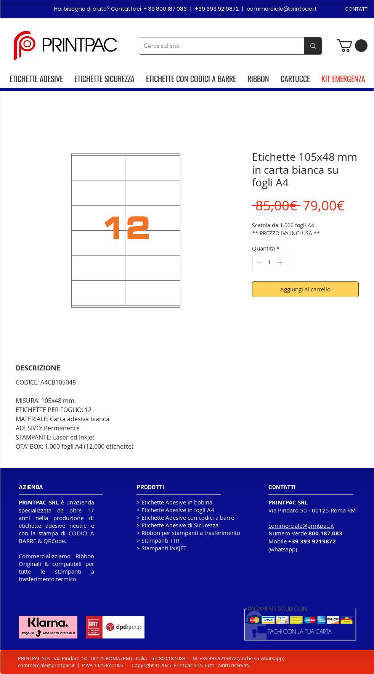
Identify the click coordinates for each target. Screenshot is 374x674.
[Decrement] (258, 262)
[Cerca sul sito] (216, 45)
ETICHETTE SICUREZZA (104, 78)
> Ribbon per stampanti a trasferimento (188, 533)
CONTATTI (357, 9)
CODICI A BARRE (213, 78)
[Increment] (281, 262)
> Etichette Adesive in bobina (174, 502)
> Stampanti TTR (157, 540)
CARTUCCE (295, 78)
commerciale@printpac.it (46, 665)
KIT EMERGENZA (343, 78)
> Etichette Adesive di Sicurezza (177, 525)
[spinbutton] (269, 262)
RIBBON (258, 78)
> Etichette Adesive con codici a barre (185, 517)
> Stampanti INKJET (161, 548)
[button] (352, 45)
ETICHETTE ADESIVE (36, 78)
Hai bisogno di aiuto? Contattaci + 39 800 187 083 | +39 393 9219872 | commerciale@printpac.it (185, 9)
